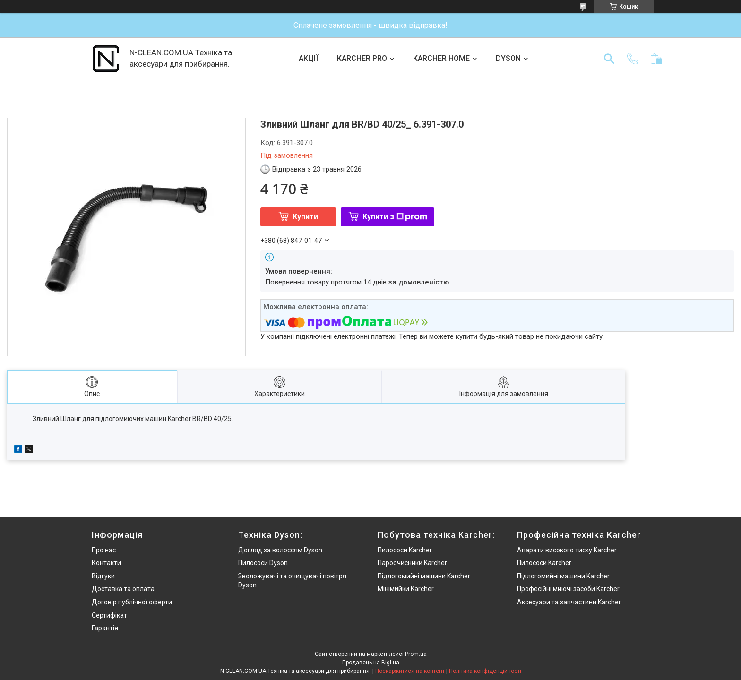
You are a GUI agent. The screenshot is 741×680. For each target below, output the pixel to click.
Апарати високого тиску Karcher (567, 550)
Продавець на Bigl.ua (370, 662)
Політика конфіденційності (485, 671)
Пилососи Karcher (405, 550)
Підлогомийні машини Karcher (424, 576)
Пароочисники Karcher (412, 563)
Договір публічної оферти (132, 602)
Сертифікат (109, 615)
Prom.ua (416, 654)
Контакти (106, 563)
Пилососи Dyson (263, 563)
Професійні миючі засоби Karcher (568, 589)
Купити (305, 216)
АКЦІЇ (308, 58)
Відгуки (103, 576)
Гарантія (105, 628)
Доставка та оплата (123, 589)
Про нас (104, 550)
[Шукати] (609, 58)
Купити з (394, 216)
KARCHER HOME (441, 58)
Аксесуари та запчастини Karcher (569, 602)
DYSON (508, 58)
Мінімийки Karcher (406, 589)
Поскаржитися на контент (410, 671)
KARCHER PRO (362, 58)
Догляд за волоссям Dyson (280, 550)
